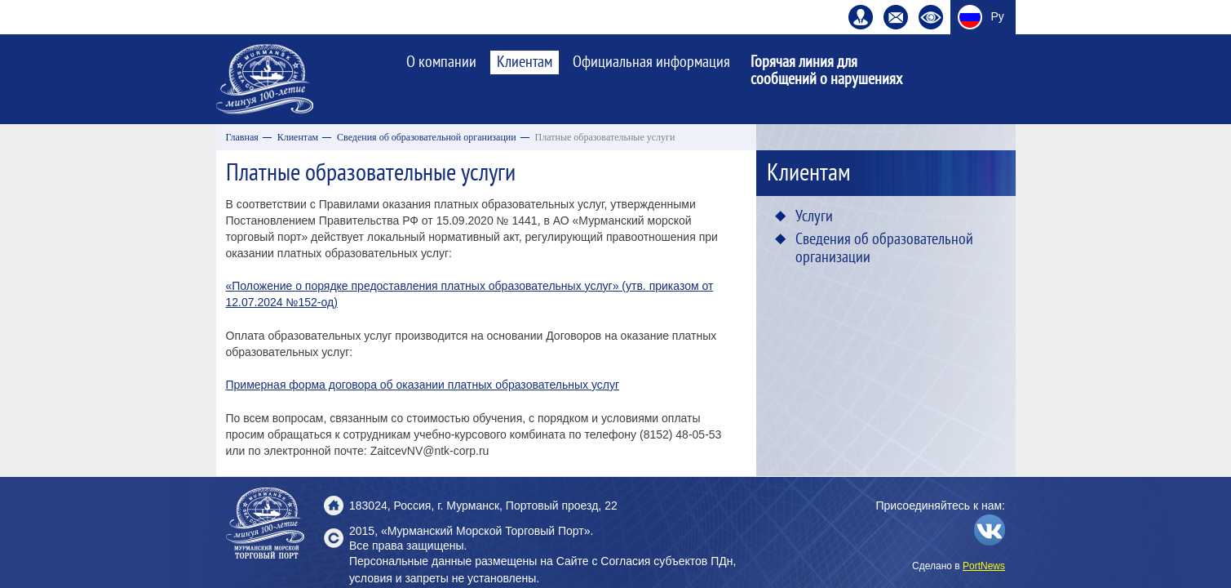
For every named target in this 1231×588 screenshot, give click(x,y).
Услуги (814, 216)
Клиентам (524, 62)
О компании (441, 62)
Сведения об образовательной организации (426, 137)
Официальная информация (651, 62)
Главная (242, 137)
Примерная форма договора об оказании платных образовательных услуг (423, 384)
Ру (997, 16)
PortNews (984, 566)
